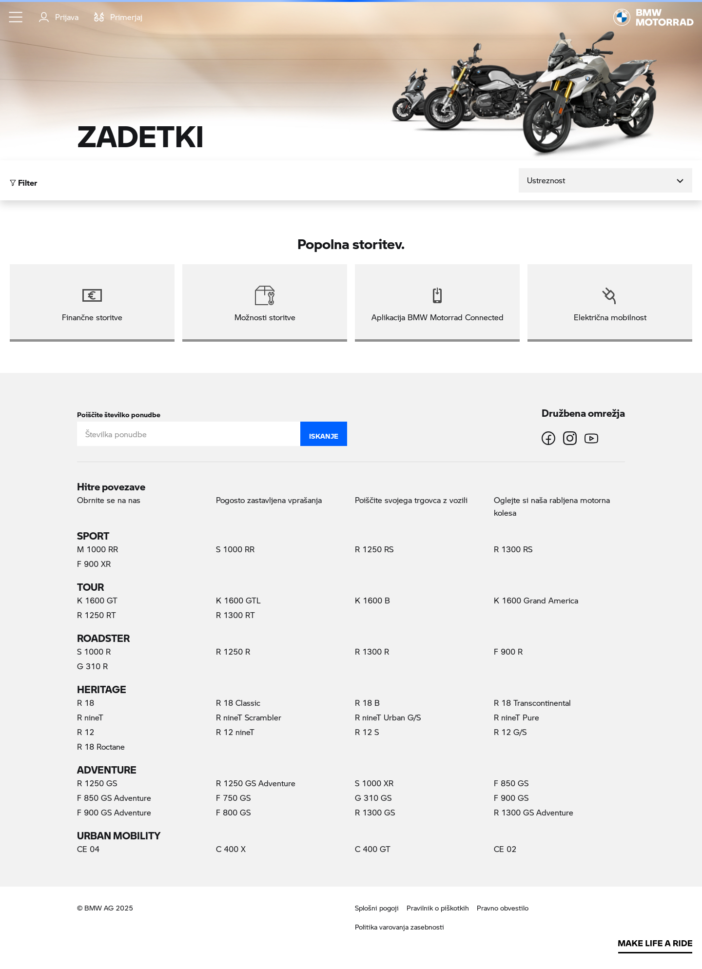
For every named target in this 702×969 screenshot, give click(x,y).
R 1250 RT (96, 614)
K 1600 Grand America (536, 600)
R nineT (90, 717)
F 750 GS (233, 797)
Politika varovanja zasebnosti (399, 927)
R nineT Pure (516, 717)
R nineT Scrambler (248, 717)
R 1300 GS (375, 812)
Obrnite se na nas (108, 499)
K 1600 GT (97, 600)
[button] (16, 17)
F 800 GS (233, 812)
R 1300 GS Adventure (533, 812)
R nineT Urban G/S (388, 717)
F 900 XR (94, 563)
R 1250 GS (97, 783)
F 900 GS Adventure (114, 812)
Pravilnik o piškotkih (438, 908)
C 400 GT (372, 848)
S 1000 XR (374, 783)
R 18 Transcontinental (532, 702)
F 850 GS (511, 783)
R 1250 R (233, 651)
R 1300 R (372, 651)
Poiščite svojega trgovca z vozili (411, 499)
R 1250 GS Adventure (255, 783)
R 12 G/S (510, 731)
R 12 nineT (235, 731)
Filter (23, 180)
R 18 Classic (238, 702)
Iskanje (323, 433)
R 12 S (367, 731)
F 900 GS (511, 797)
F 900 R (508, 651)
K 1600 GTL (238, 600)
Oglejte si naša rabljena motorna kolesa (552, 506)
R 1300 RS (513, 549)
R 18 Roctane (101, 746)
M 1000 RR (97, 549)
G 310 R (92, 666)
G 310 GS (373, 797)
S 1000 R (94, 651)
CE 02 (505, 848)
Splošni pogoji (377, 908)
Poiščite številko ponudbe (118, 412)
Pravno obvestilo (502, 908)
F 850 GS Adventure (114, 797)
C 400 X (231, 848)
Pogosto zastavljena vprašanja (269, 499)
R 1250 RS (374, 549)
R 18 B (367, 702)
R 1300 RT (235, 614)
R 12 (85, 731)
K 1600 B (372, 600)
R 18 (85, 702)
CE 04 (88, 848)
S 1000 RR (235, 549)
